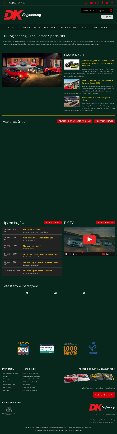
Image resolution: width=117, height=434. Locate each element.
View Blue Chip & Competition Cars (75, 121)
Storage (95, 27)
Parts (45, 27)
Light (107, 17)
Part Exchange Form (9, 384)
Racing (53, 27)
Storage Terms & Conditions (31, 376)
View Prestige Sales (104, 121)
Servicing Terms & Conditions (32, 379)
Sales (14, 27)
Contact (105, 27)
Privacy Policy (63, 430)
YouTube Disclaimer (29, 387)
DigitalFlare (78, 430)
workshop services (8, 44)
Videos (68, 27)
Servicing (36, 27)
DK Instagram (7, 390)
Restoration (24, 27)
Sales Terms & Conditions (30, 373)
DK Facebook (7, 387)
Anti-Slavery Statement (30, 390)
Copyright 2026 (41, 430)
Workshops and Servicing (10, 373)
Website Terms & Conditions (31, 381)
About (76, 27)
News (60, 27)
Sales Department (8, 379)
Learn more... (95, 44)
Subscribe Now (104, 394)
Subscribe (85, 388)
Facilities (85, 27)
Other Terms (26, 384)
